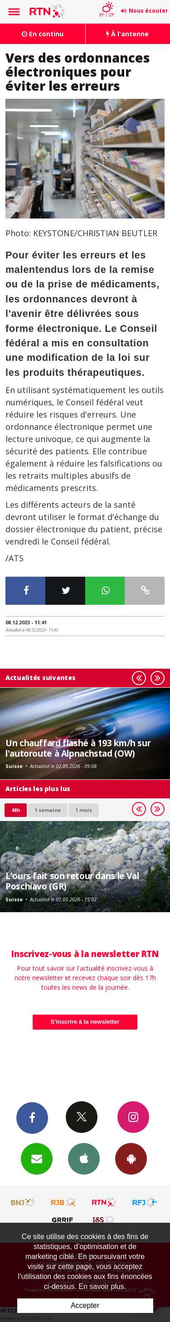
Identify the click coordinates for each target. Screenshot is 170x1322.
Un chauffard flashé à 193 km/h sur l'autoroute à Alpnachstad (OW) (78, 747)
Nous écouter (148, 11)
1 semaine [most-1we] (47, 810)
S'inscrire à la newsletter (85, 1021)
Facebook (32, 1117)
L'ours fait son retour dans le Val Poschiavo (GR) (72, 880)
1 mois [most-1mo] (83, 810)
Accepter (85, 1305)
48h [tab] (15, 810)
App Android (131, 1158)
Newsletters (37, 1158)
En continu (42, 33)
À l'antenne (127, 33)
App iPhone (84, 1158)
